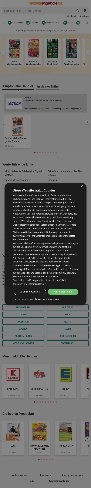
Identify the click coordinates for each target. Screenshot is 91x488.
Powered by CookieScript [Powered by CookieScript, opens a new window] (24, 303)
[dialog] (46, 244)
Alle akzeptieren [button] (46, 287)
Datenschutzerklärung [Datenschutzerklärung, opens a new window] (35, 279)
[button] (47, 303)
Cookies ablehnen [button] (46, 295)
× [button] (82, 182)
